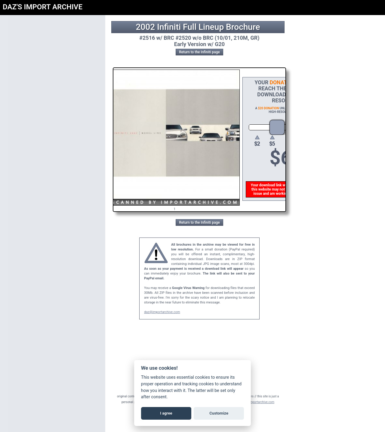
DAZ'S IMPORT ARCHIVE (42, 7)
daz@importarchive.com (162, 312)
